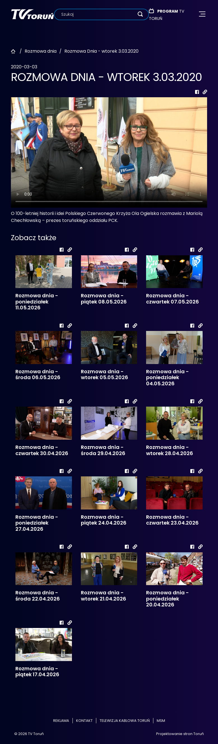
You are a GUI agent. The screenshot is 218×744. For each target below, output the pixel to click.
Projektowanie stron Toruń (180, 733)
